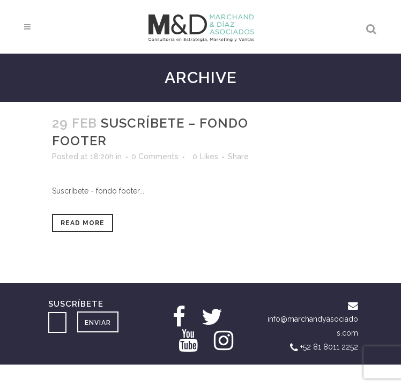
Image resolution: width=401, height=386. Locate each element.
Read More (83, 223)
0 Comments (155, 156)
